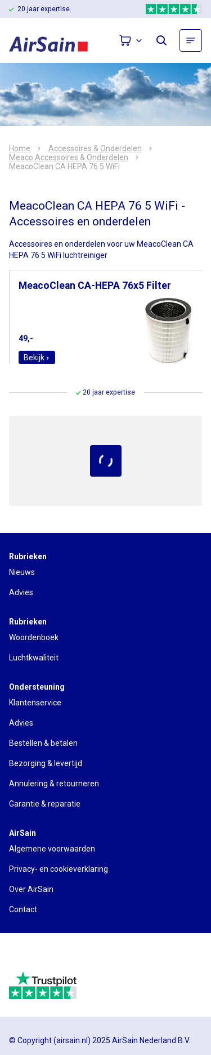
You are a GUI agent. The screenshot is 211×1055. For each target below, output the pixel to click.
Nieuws (22, 572)
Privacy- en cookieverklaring (58, 868)
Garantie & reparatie (44, 803)
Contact (23, 909)
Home (19, 148)
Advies (21, 592)
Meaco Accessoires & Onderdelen (68, 157)
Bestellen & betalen (43, 743)
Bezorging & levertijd (45, 763)
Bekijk (37, 357)
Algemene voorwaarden (52, 848)
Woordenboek (34, 637)
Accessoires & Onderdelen (95, 148)
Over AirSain (31, 889)
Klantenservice (35, 702)
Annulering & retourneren (54, 783)
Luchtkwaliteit (34, 657)
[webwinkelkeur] (40, 956)
